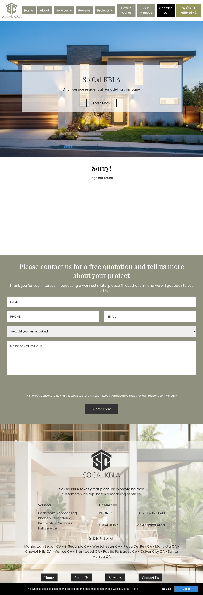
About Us (81, 577)
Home (28, 10)
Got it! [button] (186, 589)
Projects (103, 10)
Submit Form (101, 409)
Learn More (101, 103)
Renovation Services (55, 523)
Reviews (84, 10)
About (44, 10)
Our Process (146, 10)
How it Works (126, 10)
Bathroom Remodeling (57, 513)
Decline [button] (166, 589)
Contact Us (165, 10)
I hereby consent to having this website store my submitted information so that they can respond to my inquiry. (101, 396)
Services (62, 10)
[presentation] (101, 387)
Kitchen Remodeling (55, 518)
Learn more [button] (131, 588)
